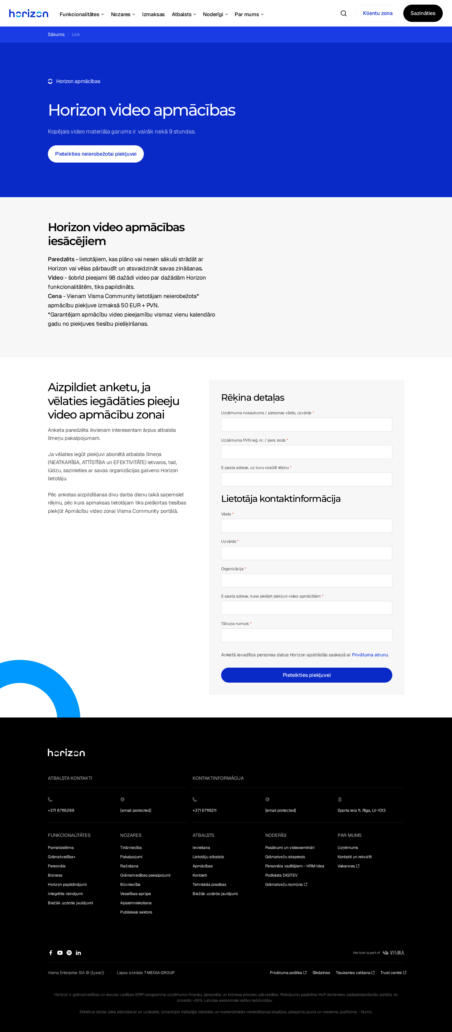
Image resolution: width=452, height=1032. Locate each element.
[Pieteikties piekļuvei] (306, 675)
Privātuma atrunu (370, 655)
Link (76, 34)
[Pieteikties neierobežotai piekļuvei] (96, 154)
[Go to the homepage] (66, 752)
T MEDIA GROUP (159, 972)
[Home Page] (28, 13)
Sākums (56, 34)
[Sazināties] (423, 13)
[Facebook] (51, 953)
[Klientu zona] (378, 13)
